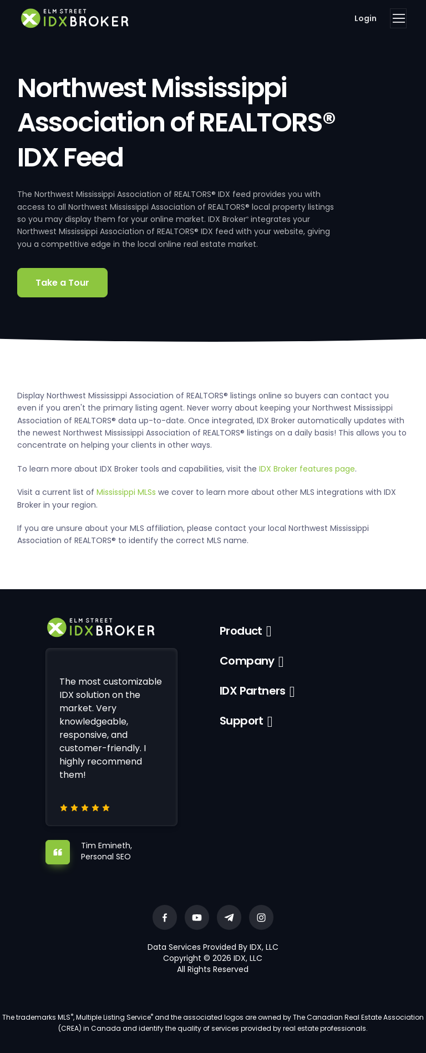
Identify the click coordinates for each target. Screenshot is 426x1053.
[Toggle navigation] (398, 18)
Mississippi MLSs (126, 492)
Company (247, 661)
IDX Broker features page (307, 468)
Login (365, 18)
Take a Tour (62, 282)
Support (241, 720)
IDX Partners (253, 690)
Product (241, 631)
